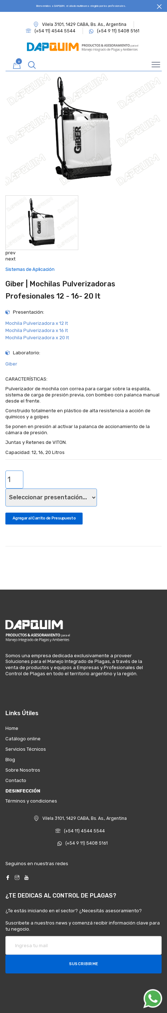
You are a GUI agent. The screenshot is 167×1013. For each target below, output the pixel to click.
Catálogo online (23, 738)
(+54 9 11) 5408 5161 (82, 843)
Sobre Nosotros (22, 770)
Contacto (15, 780)
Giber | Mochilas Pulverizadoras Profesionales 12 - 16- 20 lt (60, 290)
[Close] (159, 6)
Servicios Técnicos (25, 749)
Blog (10, 759)
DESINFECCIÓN (22, 791)
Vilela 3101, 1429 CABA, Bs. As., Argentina (79, 24)
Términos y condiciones (31, 801)
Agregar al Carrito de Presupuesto (44, 518)
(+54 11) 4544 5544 (80, 830)
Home (11, 728)
